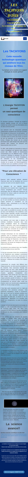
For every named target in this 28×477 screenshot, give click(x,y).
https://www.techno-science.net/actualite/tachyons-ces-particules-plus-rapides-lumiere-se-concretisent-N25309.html (14, 436)
